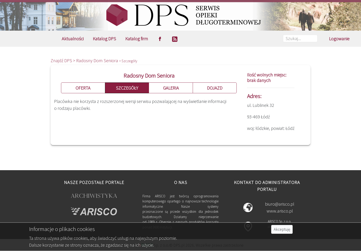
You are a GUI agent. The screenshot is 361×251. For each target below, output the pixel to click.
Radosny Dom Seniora (97, 60)
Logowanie (339, 38)
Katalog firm (136, 38)
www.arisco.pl (280, 211)
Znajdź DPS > (63, 60)
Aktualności (73, 38)
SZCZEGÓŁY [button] (127, 88)
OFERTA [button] (83, 88)
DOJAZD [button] (214, 88)
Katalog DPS (104, 38)
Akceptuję (282, 229)
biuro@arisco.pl (279, 204)
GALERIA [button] (171, 88)
